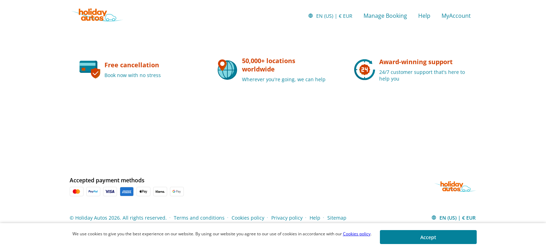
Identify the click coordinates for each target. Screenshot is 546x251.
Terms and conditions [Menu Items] (199, 217)
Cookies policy (356, 234)
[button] (330, 15)
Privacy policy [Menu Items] (287, 217)
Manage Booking (385, 16)
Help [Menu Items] (315, 217)
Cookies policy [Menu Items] (248, 217)
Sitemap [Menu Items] (336, 217)
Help (424, 16)
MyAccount (456, 16)
